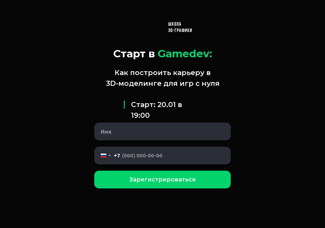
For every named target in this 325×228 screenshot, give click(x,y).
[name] (162, 131)
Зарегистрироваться (162, 179)
